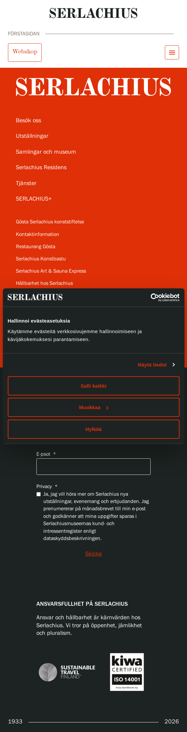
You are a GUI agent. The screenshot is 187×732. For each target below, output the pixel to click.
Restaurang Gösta (35, 247)
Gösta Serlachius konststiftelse (50, 222)
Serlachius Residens (41, 167)
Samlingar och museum (46, 152)
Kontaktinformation (37, 234)
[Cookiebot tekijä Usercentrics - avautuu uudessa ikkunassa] (150, 297)
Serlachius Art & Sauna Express (51, 271)
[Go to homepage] (93, 13)
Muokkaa (94, 407)
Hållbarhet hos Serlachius (44, 283)
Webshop (24, 51)
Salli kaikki (94, 385)
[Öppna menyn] (172, 52)
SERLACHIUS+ (34, 199)
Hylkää (93, 429)
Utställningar (32, 136)
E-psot (46, 454)
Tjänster (26, 183)
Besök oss (28, 120)
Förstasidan (24, 34)
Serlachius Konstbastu (41, 259)
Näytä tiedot (152, 364)
